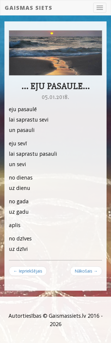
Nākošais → (86, 271)
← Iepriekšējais (27, 271)
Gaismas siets (28, 7)
